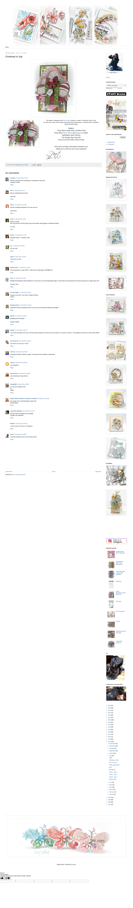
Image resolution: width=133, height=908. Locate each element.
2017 (109, 727)
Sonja (12, 256)
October (111, 748)
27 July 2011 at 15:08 (20, 278)
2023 (109, 712)
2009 (109, 799)
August (111, 753)
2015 (109, 732)
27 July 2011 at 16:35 (25, 305)
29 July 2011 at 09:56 (20, 434)
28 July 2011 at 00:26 (21, 352)
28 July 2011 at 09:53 (23, 384)
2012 (109, 739)
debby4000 (13, 384)
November (112, 746)
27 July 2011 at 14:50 (18, 246)
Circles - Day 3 (113, 772)
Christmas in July (113, 760)
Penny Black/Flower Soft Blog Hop (120, 593)
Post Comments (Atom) (19, 474)
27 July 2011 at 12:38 (20, 205)
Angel (110, 757)
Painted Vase (112, 779)
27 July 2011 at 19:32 (25, 341)
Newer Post (9, 471)
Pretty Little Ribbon (114, 765)
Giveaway (118, 581)
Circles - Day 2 (113, 774)
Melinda (12, 423)
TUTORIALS (111, 144)
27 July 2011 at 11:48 (22, 178)
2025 (109, 708)
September (112, 751)
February (112, 792)
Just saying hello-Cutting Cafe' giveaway (120, 573)
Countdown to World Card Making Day (119, 563)
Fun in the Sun (113, 762)
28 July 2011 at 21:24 (28, 411)
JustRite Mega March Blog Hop (120, 552)
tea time (118, 621)
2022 (109, 715)
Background (79, 133)
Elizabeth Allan (14, 305)
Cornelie (12, 178)
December (112, 743)
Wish (110, 767)
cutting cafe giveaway (119, 641)
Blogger (74, 864)
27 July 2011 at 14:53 (20, 256)
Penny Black (67, 120)
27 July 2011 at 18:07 (21, 316)
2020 (109, 720)
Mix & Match (67, 133)
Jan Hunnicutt (14, 341)
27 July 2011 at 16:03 (25, 292)
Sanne (12, 205)
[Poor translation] (7, 878)
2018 (109, 724)
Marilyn (12, 330)
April (110, 787)
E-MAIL (108, 77)
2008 (109, 802)
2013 (109, 736)
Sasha (12, 235)
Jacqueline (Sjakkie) (16, 411)
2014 (109, 734)
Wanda (12, 316)
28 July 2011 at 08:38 (24, 373)
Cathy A (12, 362)
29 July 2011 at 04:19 (21, 423)
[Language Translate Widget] (116, 85)
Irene (11, 278)
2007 (109, 804)
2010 (109, 797)
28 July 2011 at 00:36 (21, 362)
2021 (109, 717)
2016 (109, 729)
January (111, 794)
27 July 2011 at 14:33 (20, 235)
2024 (109, 710)
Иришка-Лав (14, 267)
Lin (11, 246)
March (111, 789)
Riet (11, 190)
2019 (109, 722)
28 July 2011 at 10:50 (43, 398)
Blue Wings (112, 769)
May (110, 784)
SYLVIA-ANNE (14, 292)
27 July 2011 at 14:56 (24, 267)
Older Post (98, 471)
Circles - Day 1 (113, 777)
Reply (11, 185)
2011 (109, 741)
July (110, 755)
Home (7, 47)
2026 (109, 705)
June (110, 782)
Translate (117, 88)
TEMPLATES (111, 142)
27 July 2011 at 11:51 (19, 190)
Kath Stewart (14, 373)
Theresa (12, 352)
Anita (11, 219)
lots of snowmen (120, 611)
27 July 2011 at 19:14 (21, 330)
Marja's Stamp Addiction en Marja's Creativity (23, 398)
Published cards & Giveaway (121, 632)
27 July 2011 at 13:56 (20, 219)
